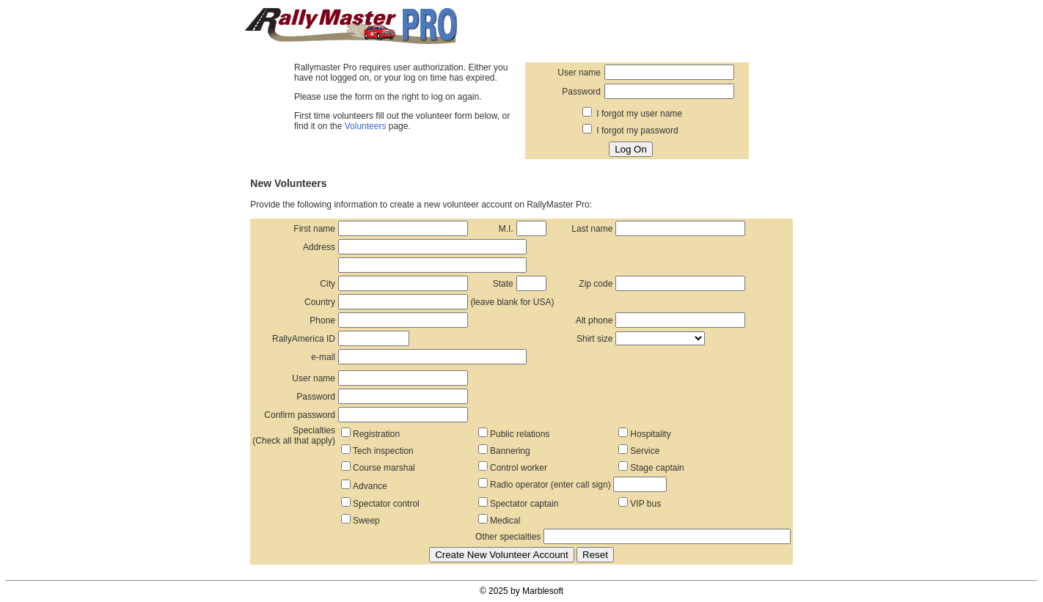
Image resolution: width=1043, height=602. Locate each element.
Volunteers (366, 126)
